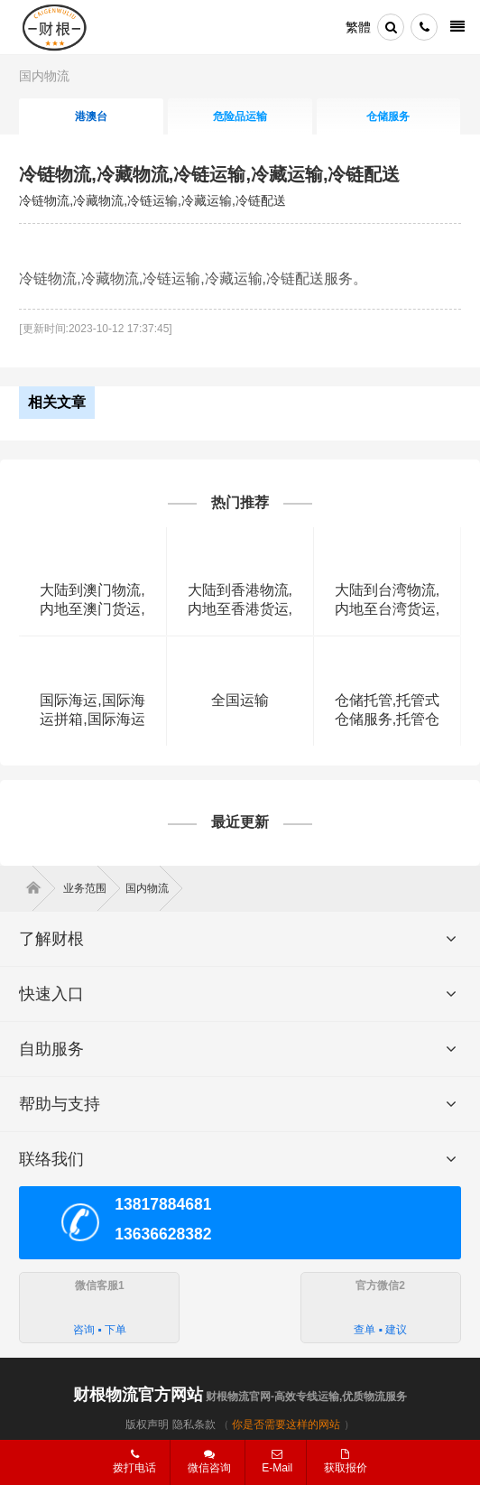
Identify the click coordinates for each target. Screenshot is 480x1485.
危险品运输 (240, 116)
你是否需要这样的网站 (286, 1424)
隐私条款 (194, 1424)
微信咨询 (202, 1467)
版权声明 (147, 1424)
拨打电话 (134, 1461)
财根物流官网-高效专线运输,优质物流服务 (240, 1396)
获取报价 (345, 1461)
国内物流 (44, 76)
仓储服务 (388, 116)
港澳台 (91, 116)
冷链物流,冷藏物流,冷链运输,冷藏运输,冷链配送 (209, 174)
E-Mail (277, 1461)
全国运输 (240, 700)
